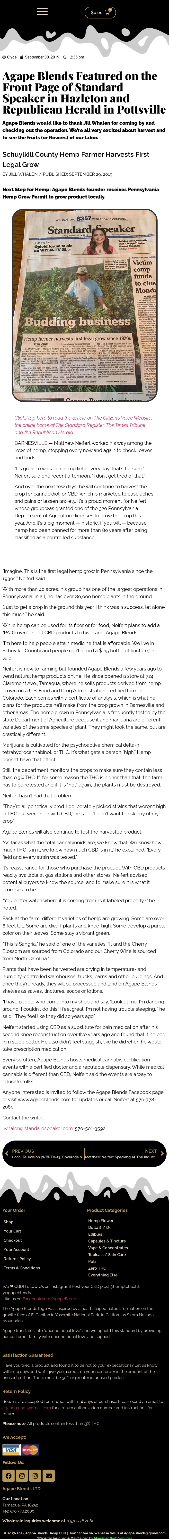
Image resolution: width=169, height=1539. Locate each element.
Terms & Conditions (22, 1268)
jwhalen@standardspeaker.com (37, 1128)
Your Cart (12, 1231)
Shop (8, 1222)
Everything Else (103, 1275)
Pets (92, 1261)
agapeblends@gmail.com (26, 1407)
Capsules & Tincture (107, 1241)
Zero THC (97, 1268)
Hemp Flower (101, 1220)
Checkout (13, 1240)
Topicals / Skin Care (107, 1254)
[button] (42, 11)
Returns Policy (17, 1259)
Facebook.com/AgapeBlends (50, 1298)
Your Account (16, 1249)
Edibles (95, 1234)
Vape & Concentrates (108, 1248)
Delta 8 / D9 (99, 1227)
